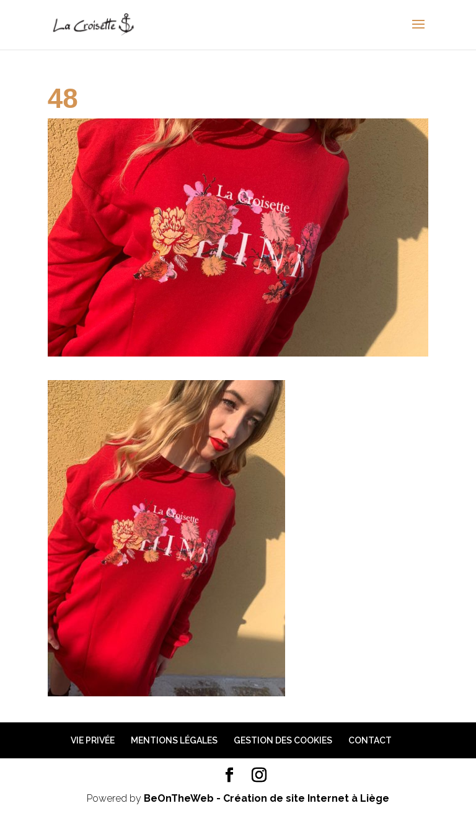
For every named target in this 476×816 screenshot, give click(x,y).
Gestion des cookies (283, 740)
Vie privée (93, 740)
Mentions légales (174, 740)
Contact (370, 740)
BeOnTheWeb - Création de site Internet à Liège (266, 798)
